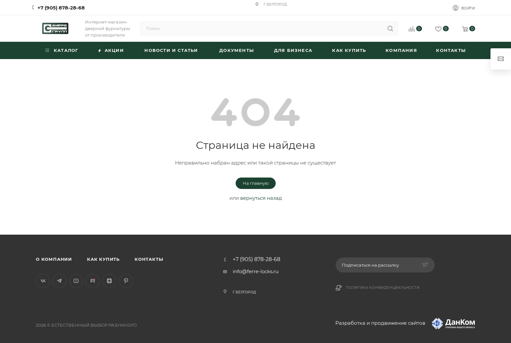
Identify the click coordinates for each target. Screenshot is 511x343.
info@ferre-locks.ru (256, 271)
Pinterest (126, 281)
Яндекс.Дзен (109, 281)
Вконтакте (43, 281)
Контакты (149, 259)
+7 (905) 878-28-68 (61, 8)
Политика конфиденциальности (383, 288)
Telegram (59, 281)
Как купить (103, 259)
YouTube (76, 281)
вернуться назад (261, 198)
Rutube (93, 281)
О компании (54, 259)
